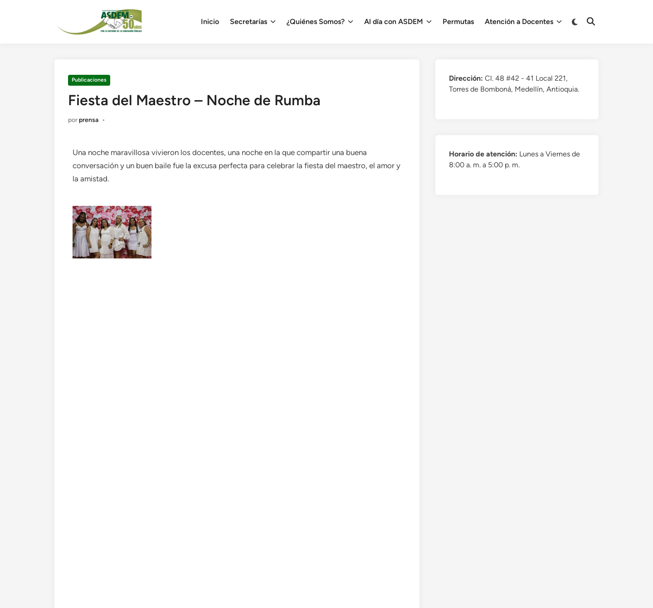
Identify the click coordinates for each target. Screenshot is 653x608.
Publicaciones (89, 80)
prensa (88, 120)
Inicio (210, 21)
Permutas (458, 21)
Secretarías (253, 21)
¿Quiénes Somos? (320, 21)
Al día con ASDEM (398, 21)
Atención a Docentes (523, 21)
